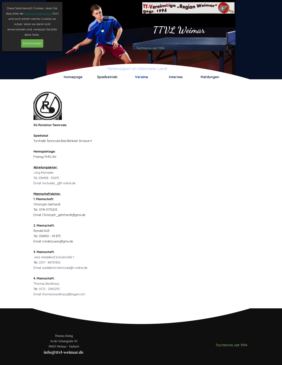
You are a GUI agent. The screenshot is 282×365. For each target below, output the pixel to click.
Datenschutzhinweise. (38, 13)
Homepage (73, 77)
